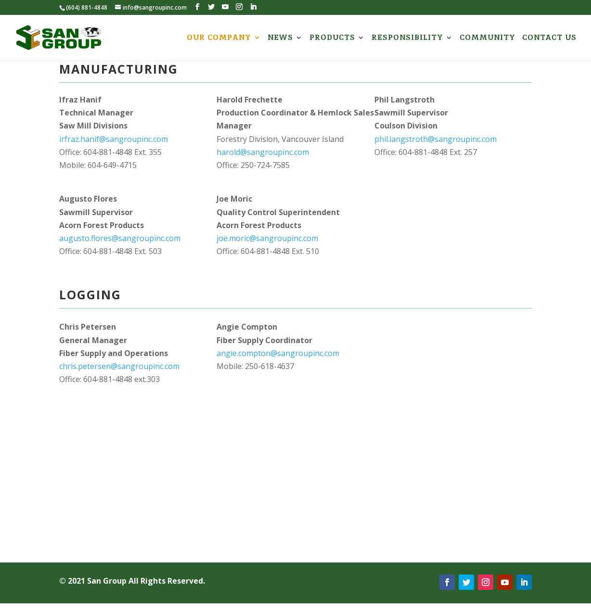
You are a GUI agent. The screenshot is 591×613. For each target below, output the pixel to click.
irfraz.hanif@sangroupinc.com (113, 139)
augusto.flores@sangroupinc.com (119, 238)
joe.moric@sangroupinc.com (267, 238)
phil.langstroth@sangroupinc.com (435, 139)
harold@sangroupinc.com (263, 152)
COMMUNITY (487, 38)
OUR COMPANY (219, 38)
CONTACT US (549, 38)
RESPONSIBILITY (407, 38)
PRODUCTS (332, 38)
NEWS (280, 38)
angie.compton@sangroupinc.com (278, 353)
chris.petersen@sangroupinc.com (119, 366)
